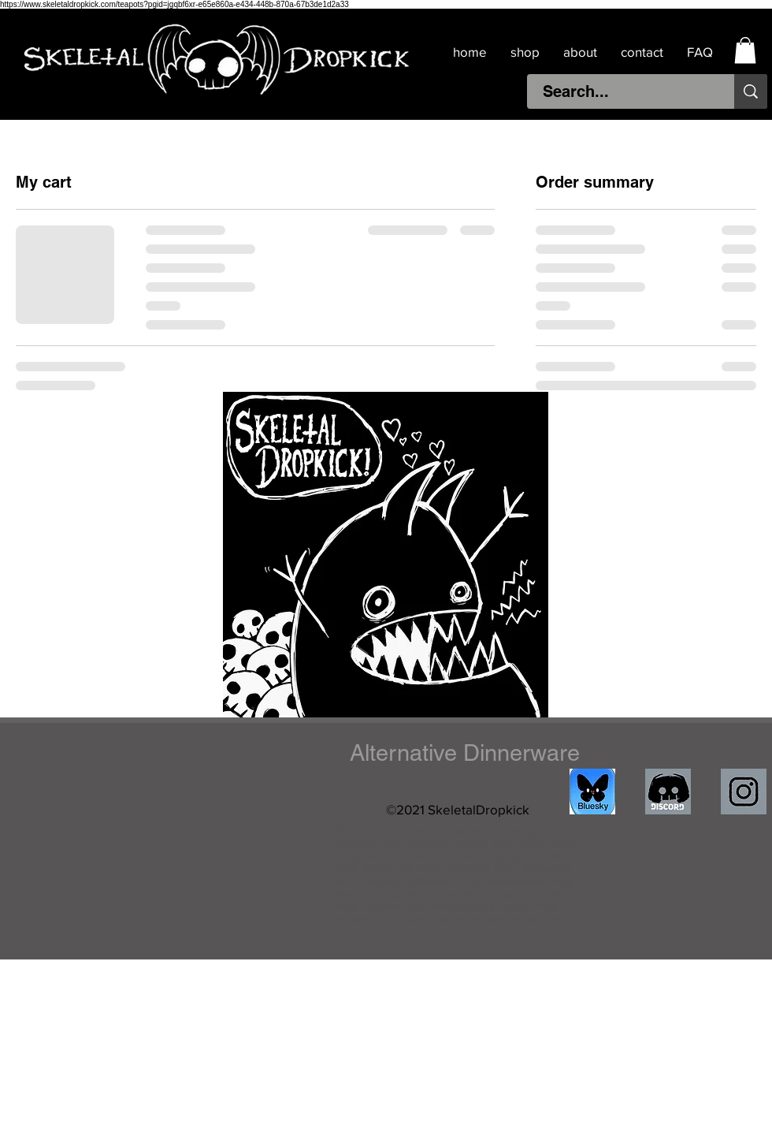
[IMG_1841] (743, 791)
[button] (745, 50)
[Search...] (622, 91)
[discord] (668, 791)
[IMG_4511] (592, 791)
